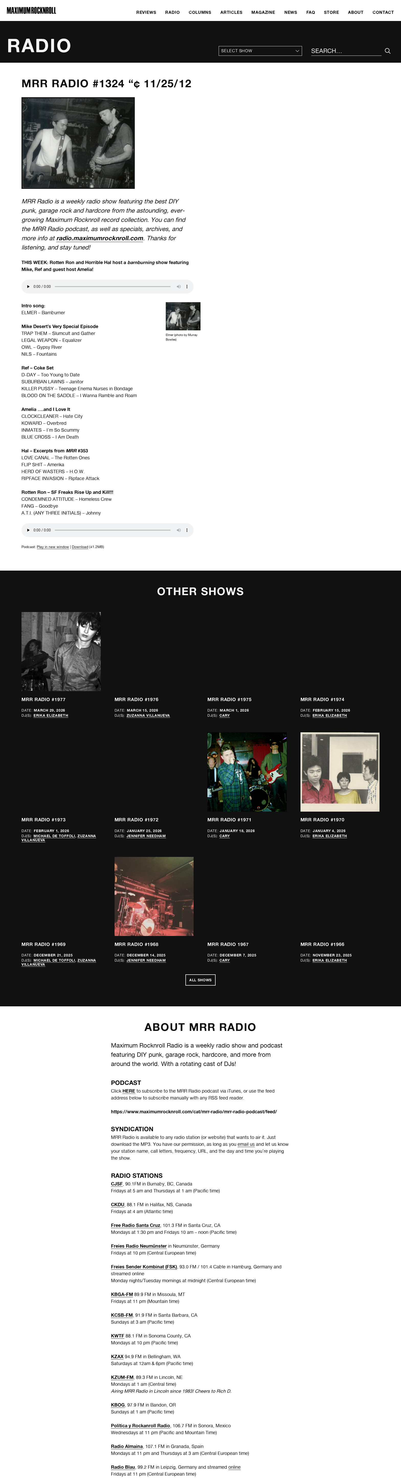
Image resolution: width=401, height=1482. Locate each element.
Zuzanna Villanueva (148, 715)
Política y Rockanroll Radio (140, 1425)
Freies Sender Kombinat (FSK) (144, 1266)
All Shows (200, 980)
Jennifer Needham (146, 836)
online (234, 1467)
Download (80, 547)
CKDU (117, 1204)
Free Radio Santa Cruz (135, 1225)
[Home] (31, 12)
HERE (128, 1091)
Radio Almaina (127, 1446)
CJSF (117, 1183)
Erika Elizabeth (51, 715)
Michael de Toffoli (54, 836)
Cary (224, 715)
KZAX (117, 1356)
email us (246, 1144)
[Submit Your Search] (388, 51)
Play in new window (53, 547)
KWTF (117, 1335)
